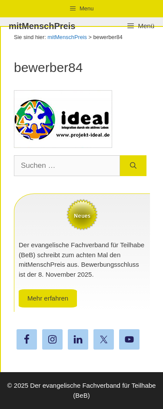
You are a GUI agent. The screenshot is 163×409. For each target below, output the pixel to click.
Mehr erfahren (47, 298)
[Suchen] (133, 165)
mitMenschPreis (42, 26)
